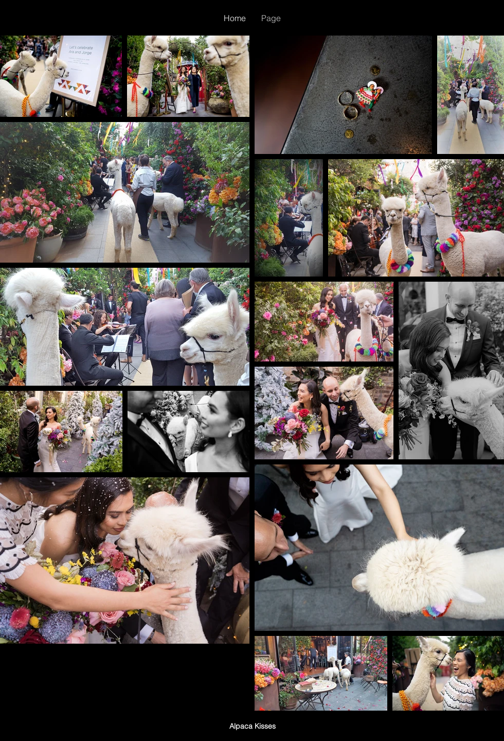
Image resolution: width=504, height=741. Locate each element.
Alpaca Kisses (252, 726)
